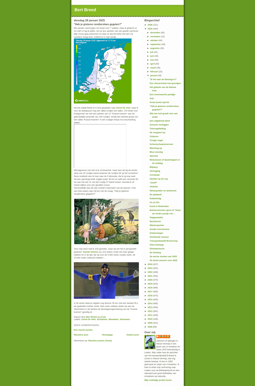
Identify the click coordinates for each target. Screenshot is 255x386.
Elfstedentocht (157, 248)
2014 (150, 303)
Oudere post (132, 335)
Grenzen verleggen (159, 124)
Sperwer (154, 156)
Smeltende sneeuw (159, 237)
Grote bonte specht (159, 102)
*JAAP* (153, 182)
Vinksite (154, 186)
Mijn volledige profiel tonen (158, 380)
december (155, 32)
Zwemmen (125, 319)
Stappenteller (156, 217)
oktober (154, 40)
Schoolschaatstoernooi (161, 144)
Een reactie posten (83, 330)
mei (152, 60)
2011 (150, 315)
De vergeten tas (157, 132)
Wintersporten (157, 225)
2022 (150, 272)
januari (154, 75)
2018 (150, 287)
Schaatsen (102, 319)
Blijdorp (154, 167)
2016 (150, 295)
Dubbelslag (155, 198)
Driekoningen (156, 233)
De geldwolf (155, 194)
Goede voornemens (159, 229)
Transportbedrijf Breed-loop (164, 241)
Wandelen (113, 319)
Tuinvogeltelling (158, 128)
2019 (150, 284)
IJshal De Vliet (123, 108)
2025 (150, 28)
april (152, 64)
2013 (150, 307)
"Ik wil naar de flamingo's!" (163, 79)
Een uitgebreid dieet (160, 121)
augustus (155, 48)
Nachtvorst (155, 221)
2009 (150, 323)
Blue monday (156, 152)
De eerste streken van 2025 (163, 256)
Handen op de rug (159, 179)
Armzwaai (155, 175)
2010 (150, 319)
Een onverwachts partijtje (162, 94)
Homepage (107, 335)
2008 (150, 327)
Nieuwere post (81, 335)
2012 (150, 311)
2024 (150, 264)
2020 (150, 280)
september (155, 44)
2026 (150, 25)
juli (152, 52)
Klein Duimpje (157, 245)
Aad (152, 98)
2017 (150, 291)
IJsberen (154, 136)
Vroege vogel (156, 140)
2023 (150, 268)
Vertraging (155, 171)
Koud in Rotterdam (159, 206)
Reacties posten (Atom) (100, 340)
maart (153, 67)
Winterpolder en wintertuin (163, 190)
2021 (150, 276)
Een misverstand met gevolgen (165, 83)
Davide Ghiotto (90, 252)
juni (152, 56)
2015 (150, 299)
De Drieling (155, 252)
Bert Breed (85, 9)
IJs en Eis (154, 202)
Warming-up (156, 148)
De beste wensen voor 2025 (163, 260)
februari (154, 71)
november (155, 36)
